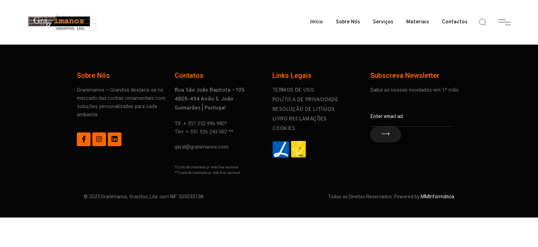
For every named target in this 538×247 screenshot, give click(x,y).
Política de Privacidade (305, 100)
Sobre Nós (348, 22)
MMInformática (437, 196)
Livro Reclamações (299, 119)
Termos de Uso (293, 90)
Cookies (283, 129)
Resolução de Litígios (303, 109)
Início (316, 22)
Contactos (454, 22)
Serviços (383, 22)
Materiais (417, 22)
